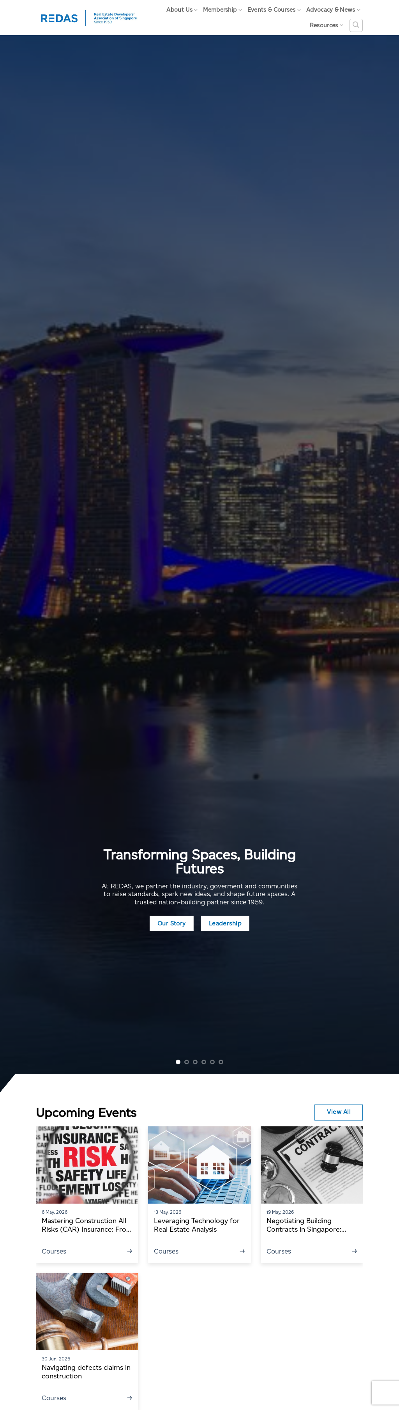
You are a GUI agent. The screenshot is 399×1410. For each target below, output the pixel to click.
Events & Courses (274, 10)
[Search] (356, 25)
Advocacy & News (333, 10)
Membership (222, 10)
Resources (326, 25)
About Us (182, 10)
